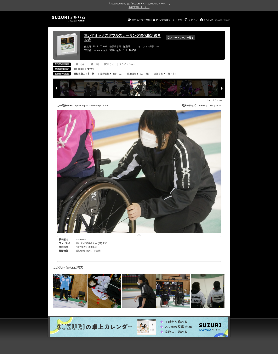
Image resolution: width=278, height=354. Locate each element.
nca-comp (79, 69)
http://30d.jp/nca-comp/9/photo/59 (91, 105)
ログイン (193, 20)
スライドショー (127, 64)
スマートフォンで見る (180, 37)
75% (210, 105)
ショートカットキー (215, 100)
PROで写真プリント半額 (169, 20)
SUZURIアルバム (68, 18)
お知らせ (208, 20)
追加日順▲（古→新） (138, 73)
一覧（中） (94, 64)
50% (218, 105)
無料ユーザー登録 (141, 20)
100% (201, 105)
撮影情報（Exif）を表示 (88, 250)
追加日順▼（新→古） (165, 73)
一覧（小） (79, 64)
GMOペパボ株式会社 (222, 20)
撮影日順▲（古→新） (85, 73)
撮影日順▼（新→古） (111, 73)
